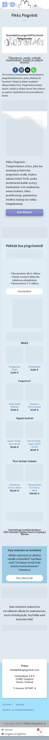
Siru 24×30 (14, 444)
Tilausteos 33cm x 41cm (14, 486)
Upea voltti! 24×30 (34, 445)
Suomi (37, 4)
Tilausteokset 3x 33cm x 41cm (34, 487)
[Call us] (33, 70)
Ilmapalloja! (34, 366)
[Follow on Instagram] (21, 70)
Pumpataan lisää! (14, 368)
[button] (4, 4)
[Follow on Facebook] (15, 70)
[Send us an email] (27, 70)
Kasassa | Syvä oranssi (34, 405)
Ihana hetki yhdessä (14, 405)
